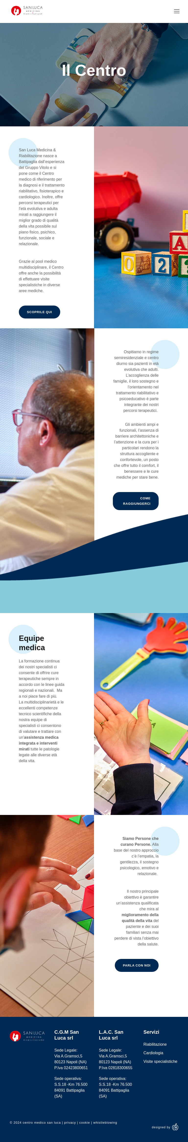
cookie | (86, 1122)
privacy (70, 1122)
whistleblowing (105, 1122)
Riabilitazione (155, 1044)
